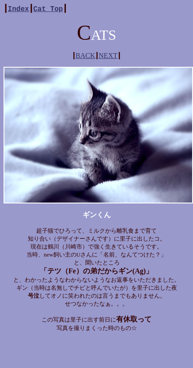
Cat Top (48, 8)
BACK (85, 55)
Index (18, 8)
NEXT (107, 55)
